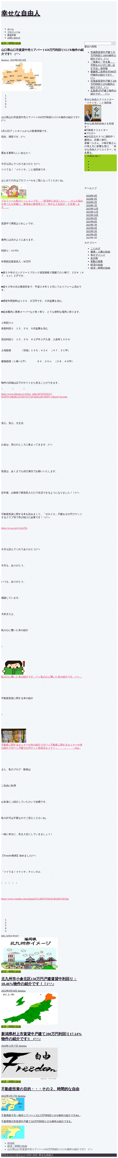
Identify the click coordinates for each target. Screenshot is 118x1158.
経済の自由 (96, 264)
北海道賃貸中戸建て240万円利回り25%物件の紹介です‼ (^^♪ (103, 84)
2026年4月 (91, 195)
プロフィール (13, 32)
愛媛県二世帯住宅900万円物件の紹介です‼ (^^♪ (103, 74)
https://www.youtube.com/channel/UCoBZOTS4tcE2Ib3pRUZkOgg (35, 898)
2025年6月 (91, 228)
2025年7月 (91, 225)
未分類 (94, 258)
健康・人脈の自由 (100, 251)
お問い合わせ (13, 38)
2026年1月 (91, 205)
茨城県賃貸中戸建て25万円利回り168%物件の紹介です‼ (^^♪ (103, 55)
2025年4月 (91, 234)
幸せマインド (97, 255)
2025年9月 (91, 218)
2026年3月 (91, 199)
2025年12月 (92, 208)
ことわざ (95, 248)
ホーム (10, 29)
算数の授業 (96, 261)
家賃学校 (11, 35)
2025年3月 (91, 238)
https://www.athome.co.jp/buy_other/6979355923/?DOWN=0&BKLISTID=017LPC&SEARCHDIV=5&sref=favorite (34, 395)
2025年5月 (91, 231)
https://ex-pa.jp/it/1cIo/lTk (14, 528)
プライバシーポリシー (13, 1155)
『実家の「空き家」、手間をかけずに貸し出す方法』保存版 (102, 65)
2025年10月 (92, 215)
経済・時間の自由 (11, 43)
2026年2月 (91, 202)
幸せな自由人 (20, 13)
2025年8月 (91, 221)
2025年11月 (92, 212)
